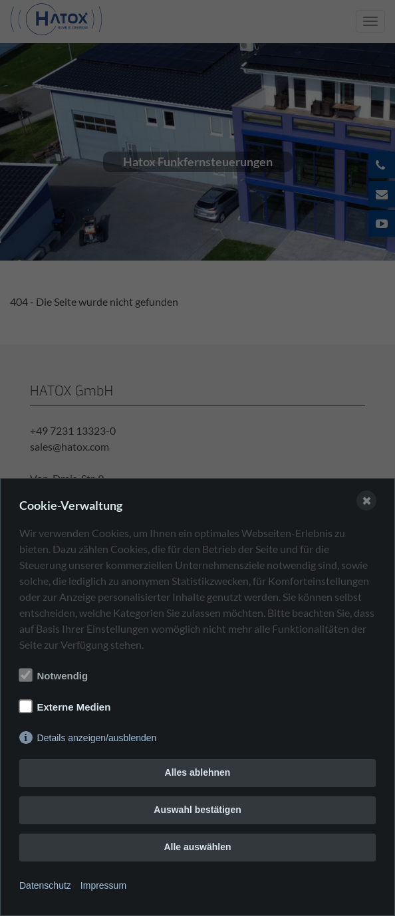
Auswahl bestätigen (197, 809)
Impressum (103, 885)
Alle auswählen (197, 847)
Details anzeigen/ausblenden (97, 738)
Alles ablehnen (198, 772)
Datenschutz (45, 885)
